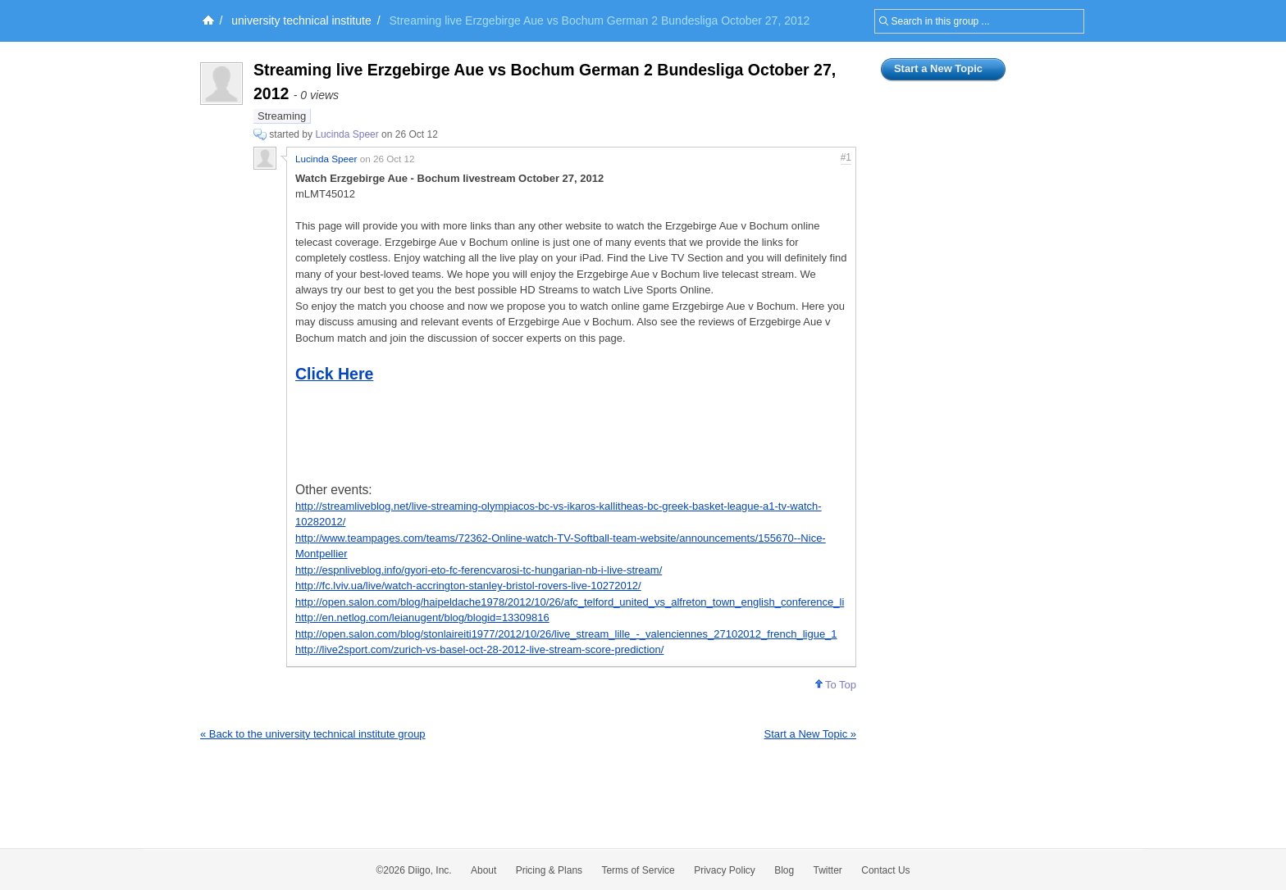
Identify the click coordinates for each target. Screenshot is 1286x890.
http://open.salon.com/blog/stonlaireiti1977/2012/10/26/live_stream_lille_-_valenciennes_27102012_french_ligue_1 (566, 634)
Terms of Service (637, 870)
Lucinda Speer (346, 134)
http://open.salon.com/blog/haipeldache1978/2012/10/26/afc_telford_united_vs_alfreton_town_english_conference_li (569, 602)
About (483, 870)
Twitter (828, 870)
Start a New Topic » (810, 734)
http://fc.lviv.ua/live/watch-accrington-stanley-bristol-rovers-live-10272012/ (468, 585)
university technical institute (301, 20)
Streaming (282, 116)
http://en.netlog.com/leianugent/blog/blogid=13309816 (422, 617)
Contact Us (885, 870)
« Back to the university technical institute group (313, 734)
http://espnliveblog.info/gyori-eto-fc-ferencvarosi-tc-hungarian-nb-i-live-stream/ (478, 570)
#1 (846, 157)
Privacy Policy (724, 870)
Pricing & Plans (549, 870)
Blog (784, 870)
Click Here (334, 374)
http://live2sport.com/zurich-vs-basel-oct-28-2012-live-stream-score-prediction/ (479, 649)
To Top (835, 685)
